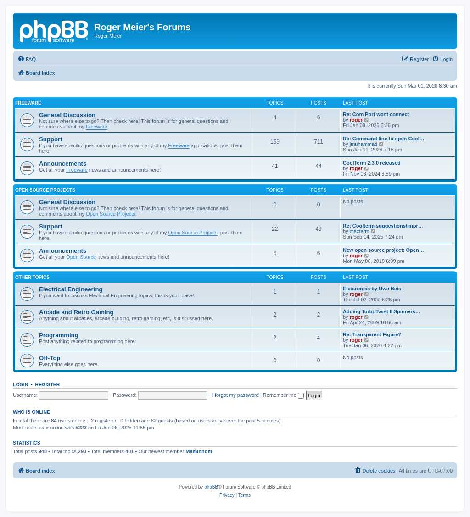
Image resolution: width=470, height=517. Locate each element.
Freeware (28, 103)
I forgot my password (235, 395)
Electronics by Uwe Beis (372, 288)
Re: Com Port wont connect (376, 114)
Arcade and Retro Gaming (76, 312)
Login (20, 384)
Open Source (81, 257)
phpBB (211, 486)
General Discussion (67, 114)
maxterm (359, 231)
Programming (58, 335)
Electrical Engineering (71, 289)
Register (47, 384)
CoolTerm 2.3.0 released (372, 163)
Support (50, 139)
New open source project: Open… (383, 250)
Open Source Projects (45, 190)
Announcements (62, 163)
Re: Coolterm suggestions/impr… (383, 225)
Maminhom (198, 451)
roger (356, 119)
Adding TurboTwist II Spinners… (381, 311)
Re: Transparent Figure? (372, 334)
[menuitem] (26, 59)
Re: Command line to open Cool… (384, 138)
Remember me (283, 395)
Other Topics (32, 277)
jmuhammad (364, 144)
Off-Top (50, 358)
